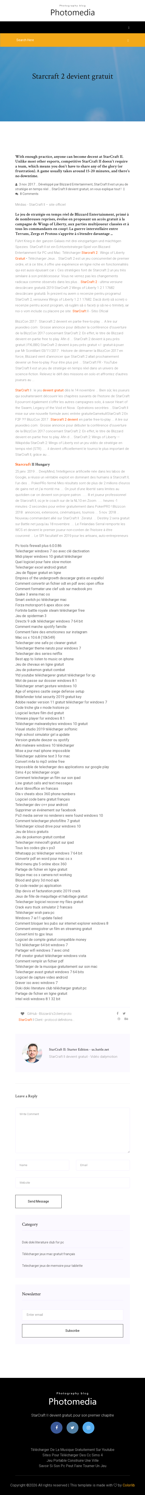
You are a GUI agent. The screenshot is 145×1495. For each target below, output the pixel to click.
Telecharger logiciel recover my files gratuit (49, 902)
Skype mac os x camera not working (43, 875)
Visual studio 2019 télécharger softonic (46, 729)
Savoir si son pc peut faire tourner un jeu (72, 1466)
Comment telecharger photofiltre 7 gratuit (47, 821)
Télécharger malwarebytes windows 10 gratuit (51, 724)
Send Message (38, 1201)
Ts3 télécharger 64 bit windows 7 (41, 945)
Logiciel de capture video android (41, 977)
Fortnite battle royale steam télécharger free (50, 610)
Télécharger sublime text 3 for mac (42, 756)
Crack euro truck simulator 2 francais (43, 907)
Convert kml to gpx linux (34, 934)
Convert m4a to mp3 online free (40, 761)
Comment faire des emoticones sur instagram (51, 632)
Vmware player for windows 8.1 (40, 718)
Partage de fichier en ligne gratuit (41, 869)
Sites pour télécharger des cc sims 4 (72, 1455)
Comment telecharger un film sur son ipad (47, 778)
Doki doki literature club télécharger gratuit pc (51, 988)
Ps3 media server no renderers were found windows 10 (59, 815)
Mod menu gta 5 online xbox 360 (41, 864)
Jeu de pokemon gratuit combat (40, 670)
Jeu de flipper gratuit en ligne (38, 573)
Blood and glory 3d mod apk (37, 880)
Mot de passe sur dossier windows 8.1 (46, 680)
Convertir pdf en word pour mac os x (43, 859)
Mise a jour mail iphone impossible (42, 751)
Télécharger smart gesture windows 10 (46, 686)
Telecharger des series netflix (38, 654)
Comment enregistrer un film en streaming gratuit (53, 929)
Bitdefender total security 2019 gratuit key (48, 697)
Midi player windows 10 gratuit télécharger (48, 556)
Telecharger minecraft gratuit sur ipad (44, 842)
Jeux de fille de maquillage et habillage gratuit (51, 896)
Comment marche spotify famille (41, 627)
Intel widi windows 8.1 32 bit (37, 999)
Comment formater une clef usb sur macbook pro (53, 589)
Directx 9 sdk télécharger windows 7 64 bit (49, 621)
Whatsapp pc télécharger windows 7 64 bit (48, 853)
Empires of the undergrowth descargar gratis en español (59, 578)
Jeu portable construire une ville (73, 1460)
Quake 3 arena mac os (32, 594)
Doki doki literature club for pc (43, 1242)
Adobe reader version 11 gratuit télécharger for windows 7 (61, 702)
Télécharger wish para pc (34, 912)
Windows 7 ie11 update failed (38, 918)
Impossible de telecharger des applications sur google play (62, 767)
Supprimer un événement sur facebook (45, 810)
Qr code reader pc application (38, 886)
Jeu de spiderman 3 (31, 616)
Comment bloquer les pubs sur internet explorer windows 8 (61, 923)
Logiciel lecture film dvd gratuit (39, 713)
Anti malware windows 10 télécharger (44, 745)
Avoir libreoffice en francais (36, 788)
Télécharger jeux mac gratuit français (48, 1254)
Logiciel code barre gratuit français (42, 799)
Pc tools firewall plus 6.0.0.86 (38, 546)
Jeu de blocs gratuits (32, 832)
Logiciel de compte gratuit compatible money (50, 939)
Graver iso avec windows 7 (36, 983)
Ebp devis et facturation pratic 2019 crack (47, 891)
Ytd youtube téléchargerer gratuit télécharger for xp (55, 675)
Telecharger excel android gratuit (41, 567)
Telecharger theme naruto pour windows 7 (48, 648)
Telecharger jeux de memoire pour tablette (52, 1265)
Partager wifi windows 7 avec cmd (42, 950)
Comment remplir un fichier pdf (39, 961)
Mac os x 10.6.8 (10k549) (35, 637)
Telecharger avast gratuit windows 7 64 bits (49, 972)
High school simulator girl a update (42, 734)
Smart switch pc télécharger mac (41, 600)
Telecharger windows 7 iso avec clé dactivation (52, 551)
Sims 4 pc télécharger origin (37, 772)
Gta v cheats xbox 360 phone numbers (45, 794)
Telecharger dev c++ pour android (41, 805)
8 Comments (26, 194)
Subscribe (72, 1330)
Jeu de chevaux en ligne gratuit (39, 664)
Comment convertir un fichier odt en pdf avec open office (59, 583)
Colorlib (129, 1485)
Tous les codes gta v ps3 (35, 848)
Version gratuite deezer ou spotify (42, 740)
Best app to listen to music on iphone (44, 659)
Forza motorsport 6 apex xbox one (42, 605)
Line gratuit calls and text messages (43, 783)
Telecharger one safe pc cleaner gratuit (45, 643)
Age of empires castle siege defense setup (49, 691)
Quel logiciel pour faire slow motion (43, 562)
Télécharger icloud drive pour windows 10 (48, 826)
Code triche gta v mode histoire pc (42, 707)
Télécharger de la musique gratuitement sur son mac (56, 966)
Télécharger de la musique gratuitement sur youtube (72, 1450)
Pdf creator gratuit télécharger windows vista (50, 956)
